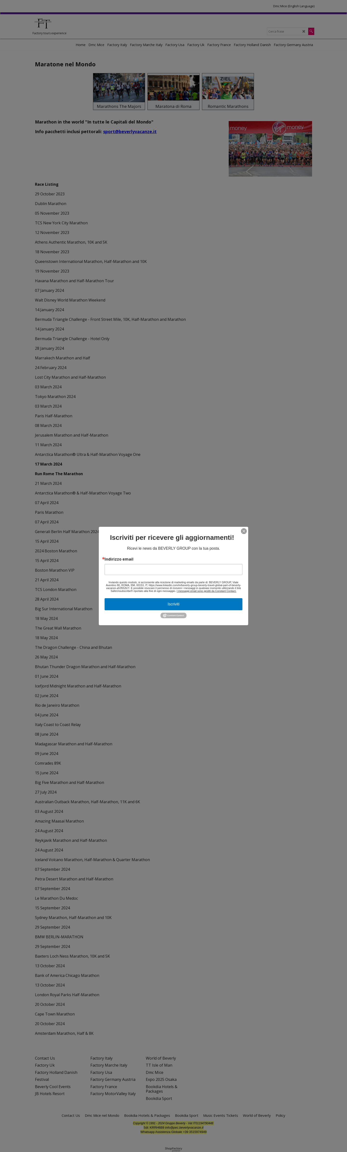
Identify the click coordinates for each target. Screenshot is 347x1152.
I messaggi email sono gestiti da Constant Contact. (206, 591)
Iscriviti (174, 604)
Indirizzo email (119, 559)
